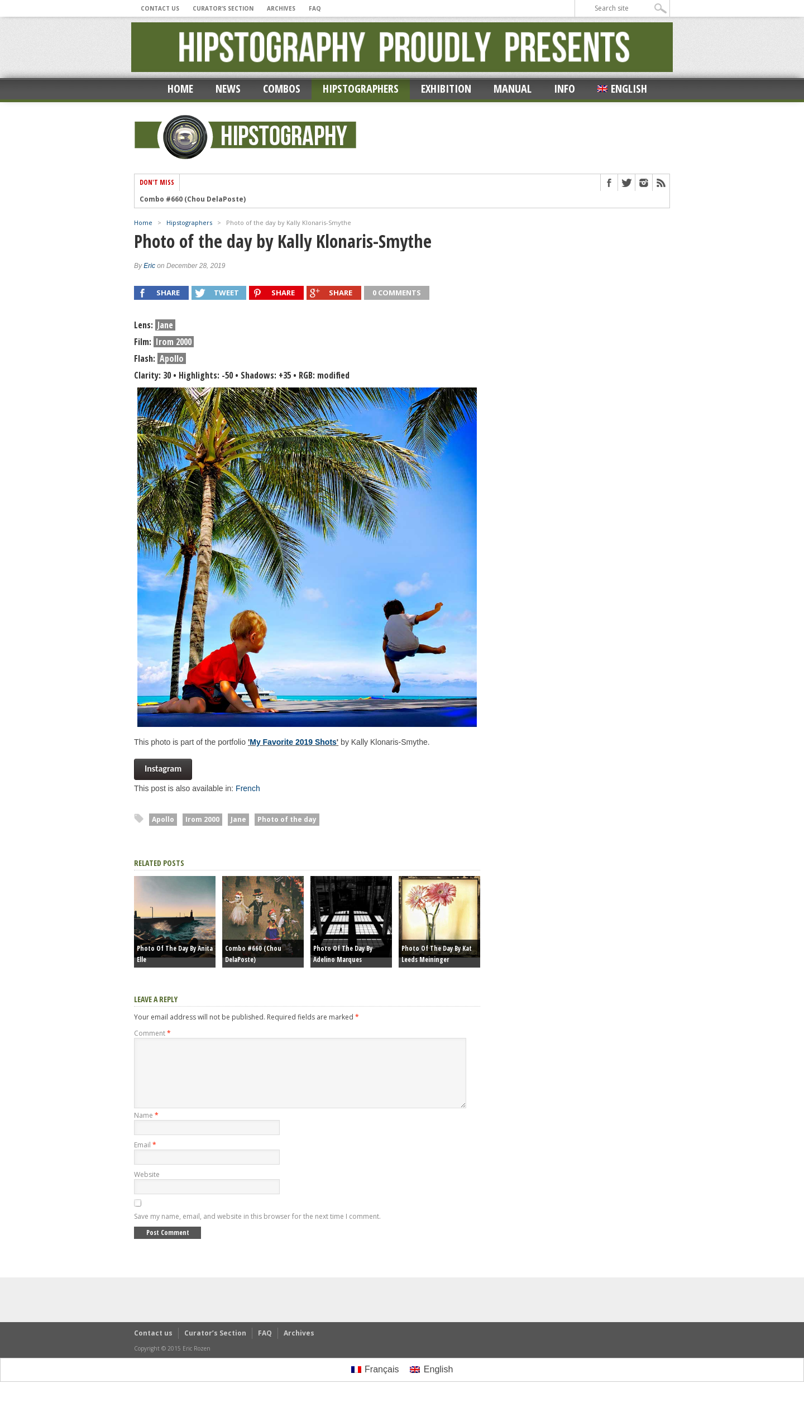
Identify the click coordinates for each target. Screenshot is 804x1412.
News (228, 88)
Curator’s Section (223, 8)
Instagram (163, 768)
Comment (152, 1033)
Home (180, 88)
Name (146, 1128)
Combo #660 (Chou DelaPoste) (193, 199)
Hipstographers (361, 88)
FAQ (315, 8)
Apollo (163, 819)
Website (147, 1188)
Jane (238, 819)
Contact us (160, 8)
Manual (513, 88)
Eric (149, 266)
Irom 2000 (202, 819)
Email (145, 1158)
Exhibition (446, 88)
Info (564, 88)
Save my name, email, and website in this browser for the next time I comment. (257, 1229)
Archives (281, 8)
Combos (281, 88)
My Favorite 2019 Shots (293, 742)
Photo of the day (287, 819)
